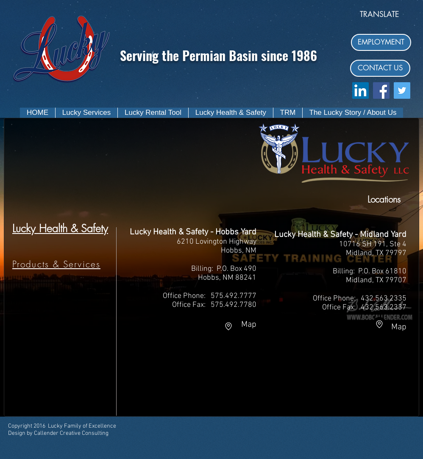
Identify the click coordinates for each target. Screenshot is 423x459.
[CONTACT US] (380, 68)
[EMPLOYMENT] (381, 42)
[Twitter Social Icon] (402, 90)
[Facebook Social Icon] (381, 90)
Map (246, 325)
